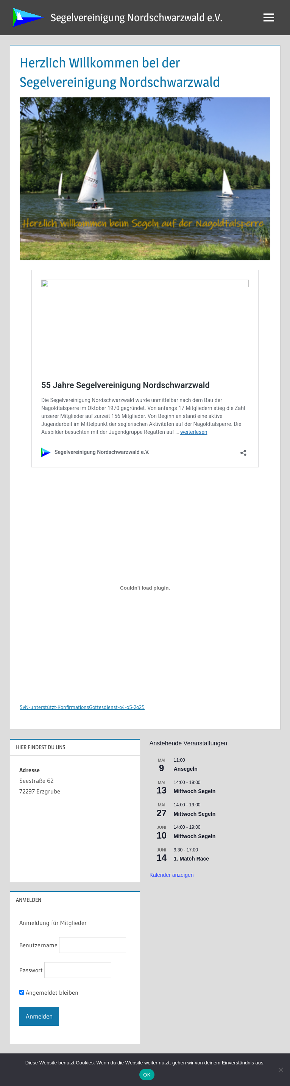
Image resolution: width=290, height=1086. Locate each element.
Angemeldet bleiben (48, 992)
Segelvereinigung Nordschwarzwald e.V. (137, 17)
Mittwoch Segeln (194, 791)
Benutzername (38, 945)
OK (146, 1075)
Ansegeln (186, 769)
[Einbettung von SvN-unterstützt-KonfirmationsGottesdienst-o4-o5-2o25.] (145, 588)
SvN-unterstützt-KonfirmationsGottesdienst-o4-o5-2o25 (82, 707)
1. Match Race (191, 859)
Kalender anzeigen (172, 875)
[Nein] (280, 1069)
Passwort (31, 970)
